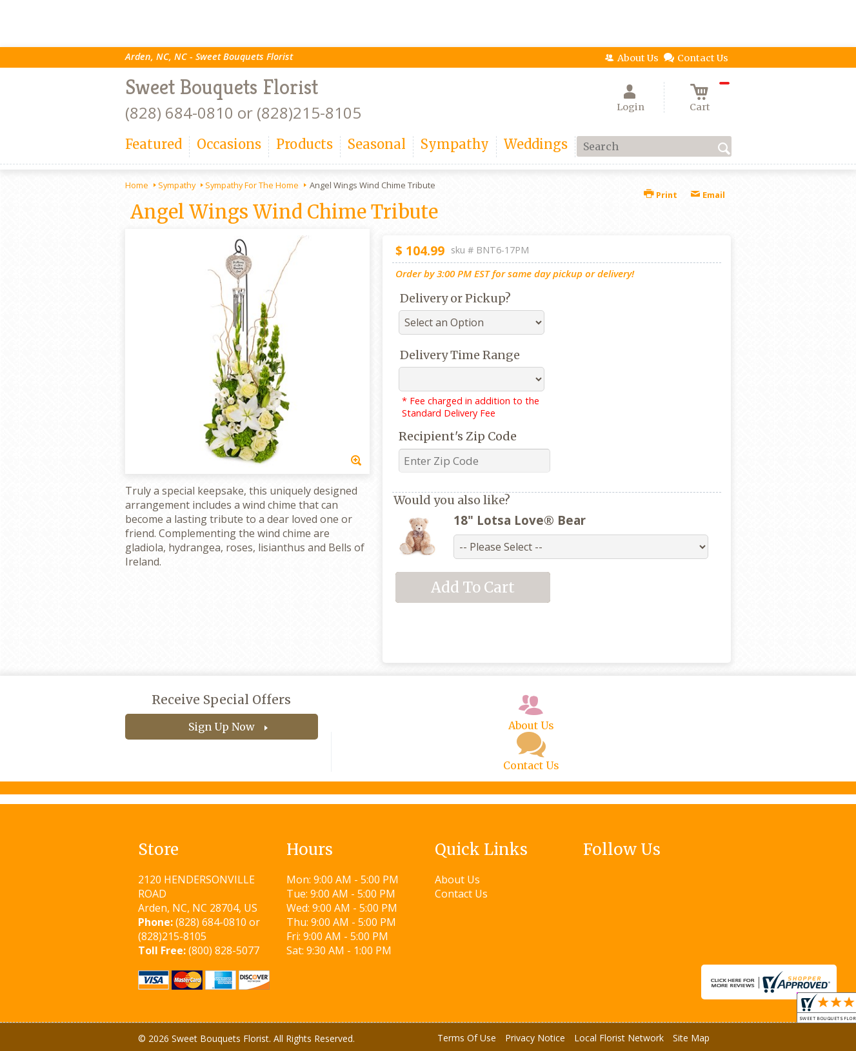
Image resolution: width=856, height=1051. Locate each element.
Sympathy (176, 185)
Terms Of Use (466, 1038)
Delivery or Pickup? (455, 298)
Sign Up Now (221, 726)
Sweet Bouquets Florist (221, 87)
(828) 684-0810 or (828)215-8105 (243, 112)
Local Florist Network (619, 1038)
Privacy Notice (535, 1038)
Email (707, 195)
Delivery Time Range (460, 355)
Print (660, 195)
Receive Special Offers (221, 699)
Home (136, 185)
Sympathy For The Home (252, 185)
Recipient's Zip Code (458, 436)
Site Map (691, 1038)
